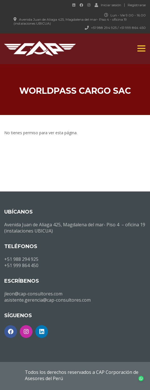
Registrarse (137, 5)
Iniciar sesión (108, 5)
